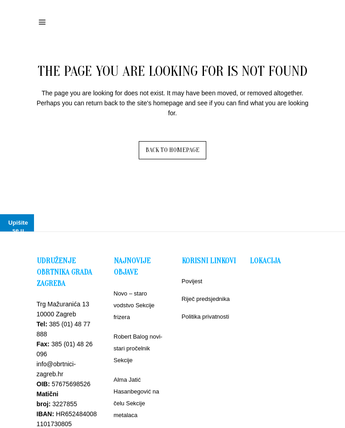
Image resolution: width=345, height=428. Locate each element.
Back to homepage (172, 150)
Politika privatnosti (205, 316)
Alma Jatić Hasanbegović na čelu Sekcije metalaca (136, 397)
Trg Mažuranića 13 (63, 304)
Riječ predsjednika (206, 298)
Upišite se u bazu (18, 230)
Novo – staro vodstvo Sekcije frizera (134, 305)
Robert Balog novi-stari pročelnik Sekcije (138, 348)
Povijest (192, 281)
